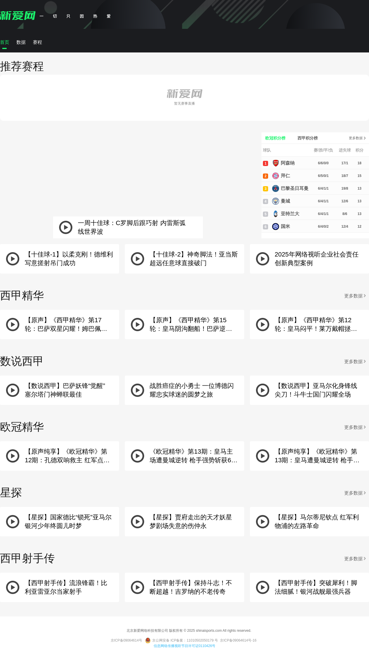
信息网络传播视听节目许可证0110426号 (185, 646)
